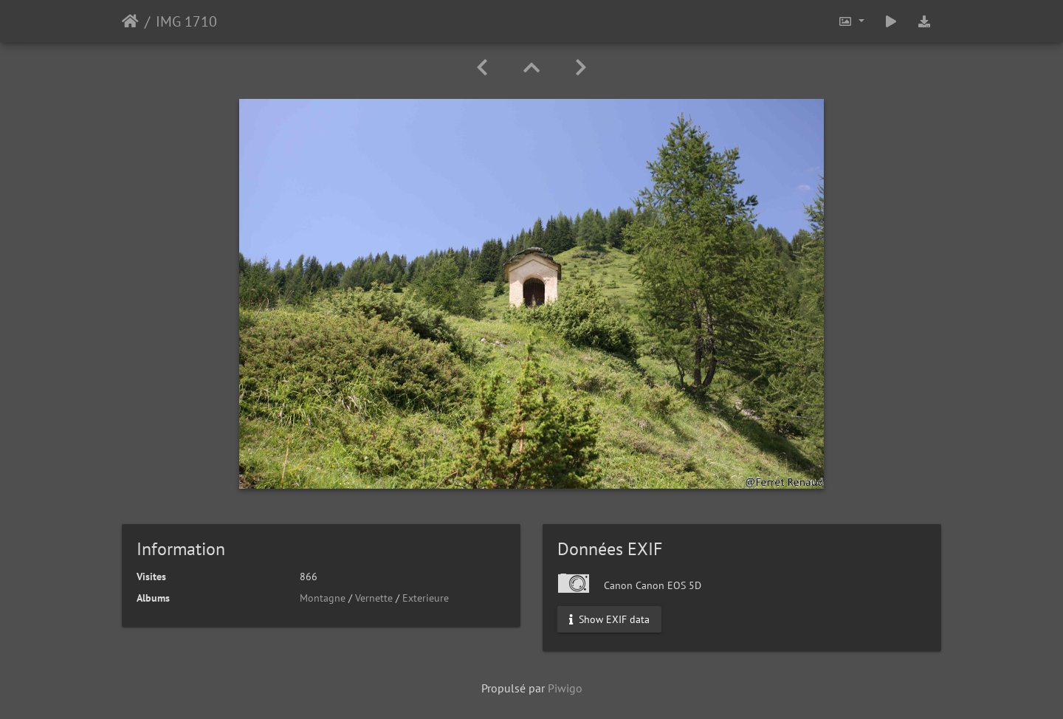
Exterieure (425, 598)
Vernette (374, 598)
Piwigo (565, 688)
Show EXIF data (609, 619)
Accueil (130, 21)
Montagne (322, 598)
